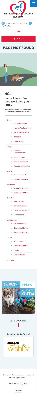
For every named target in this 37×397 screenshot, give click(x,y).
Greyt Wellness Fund (22, 210)
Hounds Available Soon (22, 128)
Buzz (23, 384)
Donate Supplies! (20, 206)
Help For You (12, 220)
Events (16, 250)
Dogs (9, 120)
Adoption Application (22, 166)
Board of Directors (21, 246)
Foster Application (21, 179)
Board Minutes (19, 255)
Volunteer (11, 185)
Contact (10, 260)
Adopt (9, 147)
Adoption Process (21, 161)
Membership (19, 201)
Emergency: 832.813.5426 (14, 23)
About (9, 238)
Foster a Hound (20, 175)
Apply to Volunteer (21, 192)
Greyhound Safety (21, 228)
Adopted (17, 137)
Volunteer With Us (21, 188)
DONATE (18, 39)
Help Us (10, 198)
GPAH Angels (19, 141)
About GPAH (18, 241)
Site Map (18, 390)
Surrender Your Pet (21, 232)
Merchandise (19, 215)
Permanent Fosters (21, 132)
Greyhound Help (20, 223)
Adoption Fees (19, 157)
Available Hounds (20, 123)
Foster (9, 171)
